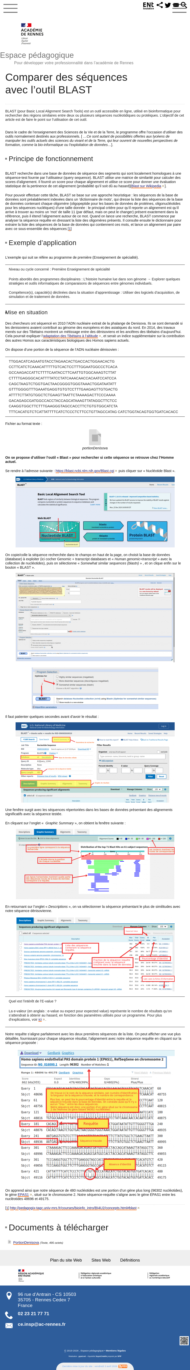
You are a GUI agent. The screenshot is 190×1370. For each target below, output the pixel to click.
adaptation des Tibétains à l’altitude (70, 336)
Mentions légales (116, 1350)
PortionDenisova (26, 1243)
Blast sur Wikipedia (146, 186)
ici (40, 1019)
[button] (160, 5)
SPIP (119, 1356)
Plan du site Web (66, 1260)
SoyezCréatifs (101, 1356)
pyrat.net (82, 1356)
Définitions (130, 1260)
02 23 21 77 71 (33, 1313)
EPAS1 (23, 1195)
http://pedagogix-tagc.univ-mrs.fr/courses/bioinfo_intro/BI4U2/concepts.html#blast (73, 1208)
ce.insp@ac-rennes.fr (42, 1324)
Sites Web (101, 1260)
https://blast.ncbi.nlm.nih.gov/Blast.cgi (85, 471)
